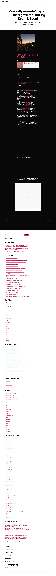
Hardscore (8, 475)
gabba (7, 417)
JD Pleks (7, 320)
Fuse (23, 92)
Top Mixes (44, 2)
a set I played (33, 119)
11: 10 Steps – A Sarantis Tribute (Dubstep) (14, 280)
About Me (48, 2)
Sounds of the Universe (10, 387)
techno (7, 427)
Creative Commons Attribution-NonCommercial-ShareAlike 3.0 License (14, 567)
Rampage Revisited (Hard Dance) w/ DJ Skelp (14, 370)
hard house (8, 419)
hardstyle (7, 423)
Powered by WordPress (17, 573)
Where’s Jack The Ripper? (28, 90)
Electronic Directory (9, 461)
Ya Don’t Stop (27, 104)
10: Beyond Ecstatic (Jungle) (11, 278)
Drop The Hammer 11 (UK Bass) (12, 352)
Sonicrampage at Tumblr (10, 395)
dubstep (7, 411)
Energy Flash (8, 463)
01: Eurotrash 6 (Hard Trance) (11, 258)
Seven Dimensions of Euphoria (11, 495)
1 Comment (34, 26)
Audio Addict (8, 306)
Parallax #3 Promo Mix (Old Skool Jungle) (13, 364)
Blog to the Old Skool (10, 447)
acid (6, 405)
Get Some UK (8, 471)
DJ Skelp (7, 453)
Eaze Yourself (25, 95)
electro (7, 413)
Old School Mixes (9, 489)
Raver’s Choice (8, 491)
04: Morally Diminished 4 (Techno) (12, 264)
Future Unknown (25, 109)
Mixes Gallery (38, 2)
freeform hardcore (9, 415)
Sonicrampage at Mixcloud (11, 393)
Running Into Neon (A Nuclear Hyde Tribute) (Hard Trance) (17, 372)
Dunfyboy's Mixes (9, 457)
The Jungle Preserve (10, 507)
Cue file (18, 74)
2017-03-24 (28, 26)
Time (25, 99)
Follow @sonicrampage (9, 549)
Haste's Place (8, 477)
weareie (7, 515)
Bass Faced (8, 443)
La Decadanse (8, 483)
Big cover (18, 75)
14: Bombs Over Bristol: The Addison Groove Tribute (15, 286)
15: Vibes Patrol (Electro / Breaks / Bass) (13, 288)
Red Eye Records (9, 385)
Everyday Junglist (9, 465)
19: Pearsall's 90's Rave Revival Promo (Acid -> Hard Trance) (17, 296)
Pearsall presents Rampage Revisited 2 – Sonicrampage (15, 541)
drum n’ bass (8, 409)
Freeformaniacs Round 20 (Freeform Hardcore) (15, 356)
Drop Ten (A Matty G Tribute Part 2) (12, 350)
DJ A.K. (7, 314)
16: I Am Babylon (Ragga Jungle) (12, 290)
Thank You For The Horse (10, 503)
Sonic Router (8, 497)
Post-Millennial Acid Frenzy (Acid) (12, 368)
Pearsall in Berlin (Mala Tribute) (12, 366)
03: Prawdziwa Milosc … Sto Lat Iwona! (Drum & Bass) (16, 262)
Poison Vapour (28, 101)
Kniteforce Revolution (10, 481)
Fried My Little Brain (9, 469)
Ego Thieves (8, 459)
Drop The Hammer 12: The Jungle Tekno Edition (15, 354)
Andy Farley (8, 304)
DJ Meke (7, 316)
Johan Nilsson (8, 322)
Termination (27, 96)
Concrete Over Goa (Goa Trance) (12, 348)
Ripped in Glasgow (9, 493)
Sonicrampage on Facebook (11, 397)
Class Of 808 (8, 449)
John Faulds (8, 479)
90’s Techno (8, 437)
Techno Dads (8, 501)
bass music (8, 445)
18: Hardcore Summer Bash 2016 (12, 294)
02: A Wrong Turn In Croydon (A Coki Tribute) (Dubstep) (16, 260)
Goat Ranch (8, 473)
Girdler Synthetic (9, 318)
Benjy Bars (8, 310)
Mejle (7, 326)
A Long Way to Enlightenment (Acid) (12, 346)
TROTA (7, 334)
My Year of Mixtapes (10, 485)
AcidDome (8, 441)
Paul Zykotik (8, 328)
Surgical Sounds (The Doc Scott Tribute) (13, 374)
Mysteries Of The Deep (26, 105)
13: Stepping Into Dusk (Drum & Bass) (13, 284)
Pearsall (23, 26)
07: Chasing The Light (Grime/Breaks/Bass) (14, 270)
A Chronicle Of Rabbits (10, 439)
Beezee (7, 308)
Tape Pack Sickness (9, 499)
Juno (7, 383)
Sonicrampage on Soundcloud (11, 399)
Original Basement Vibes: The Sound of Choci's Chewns (16, 362)
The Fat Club (8, 505)
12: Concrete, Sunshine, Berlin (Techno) (13, 282)
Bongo (7, 312)
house (7, 425)
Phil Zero (7, 330)
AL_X (7, 302)
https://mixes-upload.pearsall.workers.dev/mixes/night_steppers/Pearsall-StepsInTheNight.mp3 (28, 82)
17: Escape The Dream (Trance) (12, 292)
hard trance (8, 421)
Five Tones (28, 102)
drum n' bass (19, 213)
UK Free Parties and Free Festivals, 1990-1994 (14, 511)
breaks (7, 407)
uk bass (7, 429)
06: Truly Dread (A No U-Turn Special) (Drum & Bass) (16, 268)
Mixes (28, 7)
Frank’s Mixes (8, 467)
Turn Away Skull (9, 509)
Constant (30, 97)
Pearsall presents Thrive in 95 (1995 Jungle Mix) (14, 251)
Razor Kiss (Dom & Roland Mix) (29, 107)
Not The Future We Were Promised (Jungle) (14, 360)
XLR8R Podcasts (9, 517)
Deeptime (7, 451)
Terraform (28, 103)
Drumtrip (7, 455)
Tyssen (7, 336)
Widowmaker (8, 340)
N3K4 (7, 487)
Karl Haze (7, 324)
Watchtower (8, 513)
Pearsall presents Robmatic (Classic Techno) (13, 542)
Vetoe (7, 338)
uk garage (8, 431)
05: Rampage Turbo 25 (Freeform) (12, 266)
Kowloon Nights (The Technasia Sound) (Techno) (15, 358)
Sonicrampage (5, 1)
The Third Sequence (25, 108)
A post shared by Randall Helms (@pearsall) (24, 210)
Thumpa (7, 332)
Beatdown (8, 381)
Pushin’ (23, 93)
